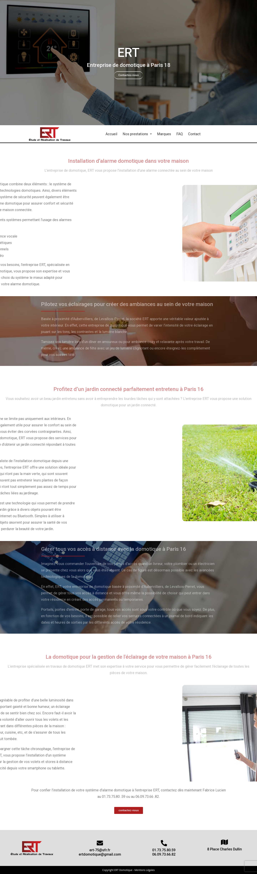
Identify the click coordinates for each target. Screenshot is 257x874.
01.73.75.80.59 (163, 850)
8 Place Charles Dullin (224, 849)
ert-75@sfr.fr (99, 850)
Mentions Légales (144, 870)
